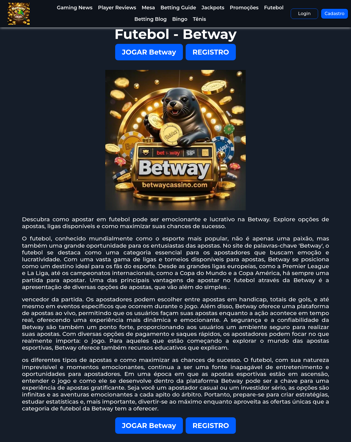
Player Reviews (117, 8)
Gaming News (74, 8)
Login (304, 13)
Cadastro (335, 13)
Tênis (199, 19)
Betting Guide (178, 8)
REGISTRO (211, 52)
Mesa (148, 8)
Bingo (179, 19)
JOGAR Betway (149, 52)
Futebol (274, 8)
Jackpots (213, 8)
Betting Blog (150, 19)
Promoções (244, 8)
